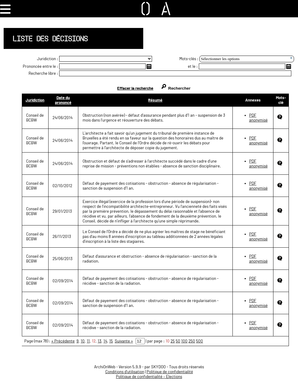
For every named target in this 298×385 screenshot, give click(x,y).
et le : (193, 66)
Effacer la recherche (135, 88)
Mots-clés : (188, 58)
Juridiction (34, 100)
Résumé (155, 100)
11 (88, 341)
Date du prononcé (63, 100)
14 (105, 341)
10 (83, 341)
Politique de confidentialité (170, 371)
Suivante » (124, 341)
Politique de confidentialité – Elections (149, 376)
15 (111, 341)
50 (178, 341)
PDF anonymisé (258, 117)
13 (99, 341)
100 (184, 341)
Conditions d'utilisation (124, 371)
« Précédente (63, 341)
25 (173, 341)
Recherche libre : (43, 73)
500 (199, 341)
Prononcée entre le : (40, 66)
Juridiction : (47, 58)
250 (191, 341)
